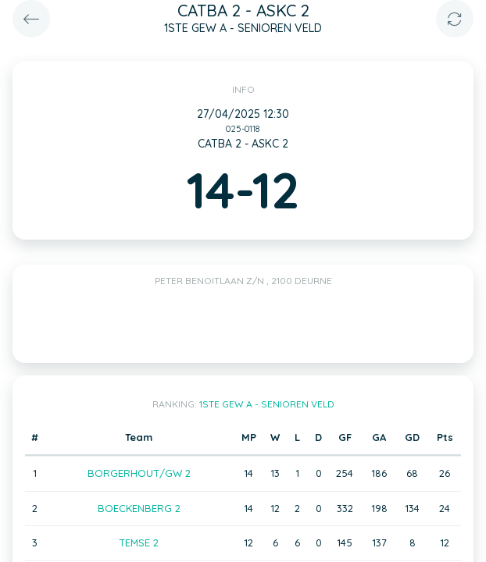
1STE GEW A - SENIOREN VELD (266, 404)
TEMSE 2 (139, 542)
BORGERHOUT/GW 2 (139, 473)
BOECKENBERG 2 (139, 508)
